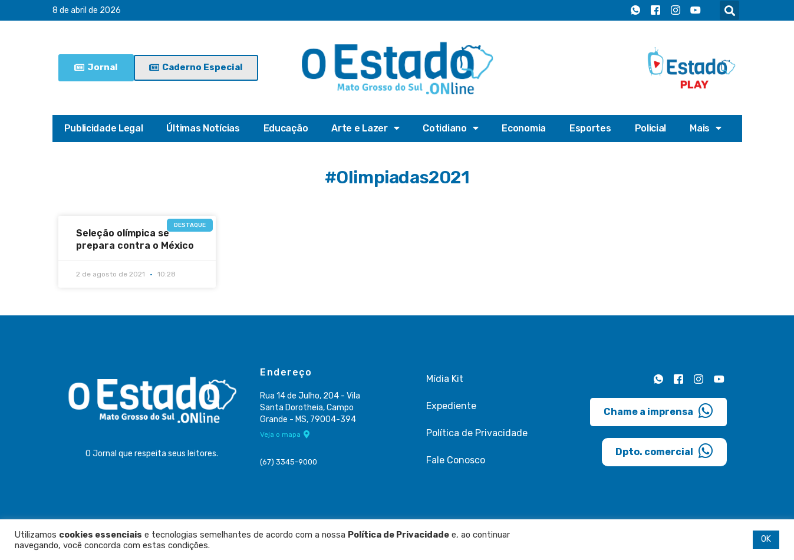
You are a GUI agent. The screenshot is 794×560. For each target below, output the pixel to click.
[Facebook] (655, 10)
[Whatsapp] (635, 10)
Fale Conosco (455, 460)
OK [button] (766, 539)
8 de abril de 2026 (86, 10)
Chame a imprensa (658, 411)
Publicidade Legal (103, 128)
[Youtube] (695, 10)
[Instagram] (675, 10)
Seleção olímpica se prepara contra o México (135, 239)
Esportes (590, 128)
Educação (285, 128)
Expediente (451, 405)
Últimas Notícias (202, 128)
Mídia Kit (444, 378)
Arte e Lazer (365, 128)
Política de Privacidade (477, 433)
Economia (524, 128)
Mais (705, 128)
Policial (651, 128)
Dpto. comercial (664, 451)
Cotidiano (450, 128)
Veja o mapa (285, 434)
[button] (729, 10)
